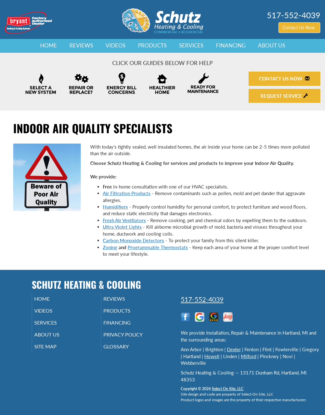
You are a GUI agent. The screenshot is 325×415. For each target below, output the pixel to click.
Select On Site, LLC (228, 388)
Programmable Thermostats (158, 247)
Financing (230, 45)
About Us (271, 45)
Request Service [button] (284, 96)
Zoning (110, 247)
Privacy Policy (132, 339)
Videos (115, 45)
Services (191, 45)
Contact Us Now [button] (299, 27)
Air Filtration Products (127, 193)
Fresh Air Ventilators (124, 220)
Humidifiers (115, 207)
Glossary (125, 352)
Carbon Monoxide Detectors (133, 240)
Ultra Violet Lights (122, 227)
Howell (211, 356)
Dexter (234, 349)
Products (152, 45)
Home (48, 45)
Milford (248, 356)
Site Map (54, 352)
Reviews (81, 45)
